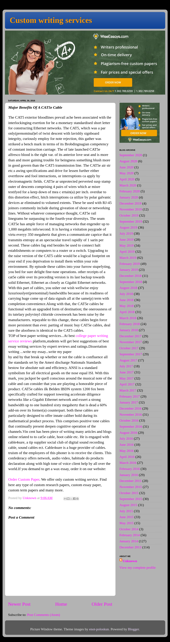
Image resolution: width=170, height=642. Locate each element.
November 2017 (131, 342)
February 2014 (130, 535)
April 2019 (127, 252)
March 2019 (128, 258)
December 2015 (130, 481)
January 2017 (129, 402)
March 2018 (128, 318)
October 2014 (129, 529)
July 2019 (126, 233)
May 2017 (127, 378)
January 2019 (129, 270)
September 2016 (131, 426)
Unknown (130, 561)
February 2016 (130, 469)
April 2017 (127, 384)
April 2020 (127, 179)
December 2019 (130, 203)
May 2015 (127, 523)
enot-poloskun (99, 629)
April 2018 (127, 312)
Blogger (133, 629)
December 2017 (130, 336)
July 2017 (126, 366)
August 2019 (128, 227)
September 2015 (131, 499)
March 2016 (128, 463)
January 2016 (129, 475)
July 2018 (126, 294)
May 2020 (127, 173)
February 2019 (130, 264)
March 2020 (128, 185)
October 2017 (129, 348)
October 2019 (129, 215)
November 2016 (131, 414)
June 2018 (127, 300)
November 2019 (131, 209)
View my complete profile (138, 567)
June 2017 (127, 372)
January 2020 (129, 197)
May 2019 (127, 245)
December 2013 (130, 547)
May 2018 (127, 306)
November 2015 (131, 487)
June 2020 (127, 167)
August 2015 (128, 505)
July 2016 (126, 438)
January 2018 (129, 330)
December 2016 (130, 408)
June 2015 (127, 517)
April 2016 (127, 457)
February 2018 (130, 324)
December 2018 (130, 276)
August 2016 (128, 433)
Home (61, 604)
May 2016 (127, 451)
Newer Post (19, 604)
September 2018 (131, 282)
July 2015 (126, 511)
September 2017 (131, 354)
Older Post (102, 604)
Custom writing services (51, 20)
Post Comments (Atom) (43, 615)
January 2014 (129, 541)
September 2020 (131, 155)
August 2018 (128, 288)
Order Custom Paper (23, 479)
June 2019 (127, 240)
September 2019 (131, 221)
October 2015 (129, 493)
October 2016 (129, 420)
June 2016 (127, 445)
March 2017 (128, 390)
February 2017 (130, 396)
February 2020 (130, 191)
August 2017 (128, 360)
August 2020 (128, 161)
